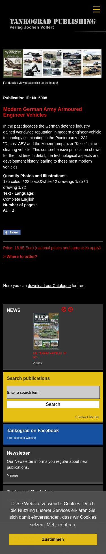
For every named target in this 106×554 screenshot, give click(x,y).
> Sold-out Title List (87, 417)
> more (37, 362)
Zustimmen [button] (53, 539)
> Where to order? (20, 256)
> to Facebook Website (21, 437)
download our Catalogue (49, 285)
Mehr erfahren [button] (61, 524)
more (14, 476)
